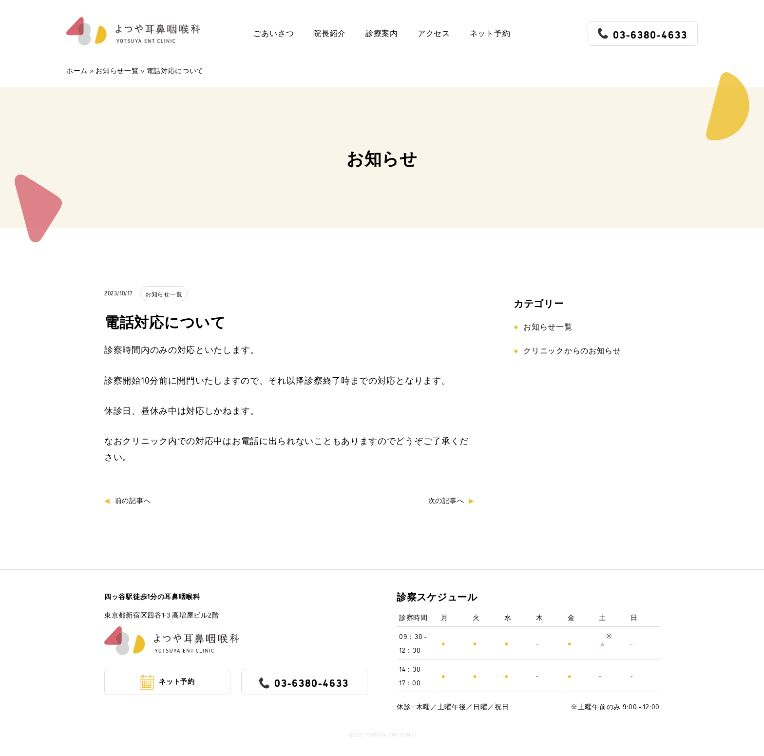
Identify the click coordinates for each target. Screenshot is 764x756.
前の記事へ (133, 499)
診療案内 (381, 33)
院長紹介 (329, 33)
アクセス (434, 33)
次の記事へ (446, 499)
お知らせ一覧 (117, 70)
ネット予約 (490, 33)
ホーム (77, 70)
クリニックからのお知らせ (572, 350)
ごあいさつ (273, 33)
